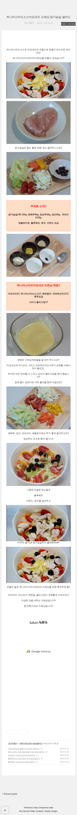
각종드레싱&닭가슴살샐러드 (30, 743)
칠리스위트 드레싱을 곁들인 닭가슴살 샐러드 (26, 752)
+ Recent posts (9, 794)
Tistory (35, 808)
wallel (51, 808)
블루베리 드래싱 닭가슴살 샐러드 (21, 762)
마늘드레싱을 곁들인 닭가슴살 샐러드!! (24, 749)
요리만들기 (12, 743)
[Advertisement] (38, 651)
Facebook (39, 811)
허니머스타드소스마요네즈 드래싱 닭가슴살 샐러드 (38, 16)
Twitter (32, 811)
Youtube (47, 811)
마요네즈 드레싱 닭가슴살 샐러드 (21, 755)
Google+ (54, 811)
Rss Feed (22, 811)
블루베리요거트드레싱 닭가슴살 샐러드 (24, 758)
